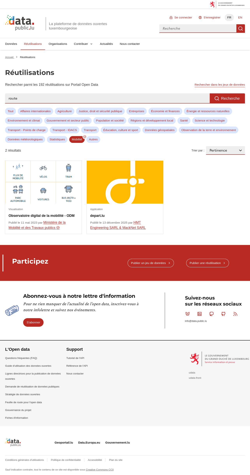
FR (229, 17)
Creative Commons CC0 (100, 469)
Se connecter (183, 17)
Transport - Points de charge (27, 130)
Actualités (106, 43)
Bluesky (188, 313)
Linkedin (200, 313)
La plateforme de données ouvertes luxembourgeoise (78, 26)
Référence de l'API (77, 365)
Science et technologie (210, 120)
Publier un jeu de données (148, 263)
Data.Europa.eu (89, 442)
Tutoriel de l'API (75, 358)
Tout (10, 111)
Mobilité (77, 139)
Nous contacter (130, 43)
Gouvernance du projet (18, 410)
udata (192, 372)
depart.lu (97, 216)
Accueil (9, 57)
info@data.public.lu (196, 321)
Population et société (110, 120)
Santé (184, 120)
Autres (93, 139)
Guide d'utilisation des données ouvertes (28, 365)
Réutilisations (33, 43)
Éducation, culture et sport (120, 130)
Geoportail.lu (64, 442)
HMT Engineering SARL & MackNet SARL (118, 225)
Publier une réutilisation (205, 263)
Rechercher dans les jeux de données (220, 84)
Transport (90, 130)
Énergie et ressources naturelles (208, 111)
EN (240, 17)
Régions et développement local (152, 120)
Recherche (240, 28)
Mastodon (212, 313)
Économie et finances (165, 111)
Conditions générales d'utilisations (25, 460)
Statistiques (57, 139)
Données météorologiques (25, 139)
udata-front (195, 377)
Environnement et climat (24, 120)
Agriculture (64, 111)
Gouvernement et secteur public (68, 120)
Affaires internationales (35, 111)
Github (224, 313)
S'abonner (33, 322)
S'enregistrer (212, 17)
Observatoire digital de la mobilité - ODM (42, 216)
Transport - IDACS (64, 130)
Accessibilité (95, 460)
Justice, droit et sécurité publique (100, 111)
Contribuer (81, 43)
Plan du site (115, 460)
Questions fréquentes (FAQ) (21, 358)
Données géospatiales (160, 130)
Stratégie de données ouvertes (22, 394)
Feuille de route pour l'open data (23, 402)
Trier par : (197, 150)
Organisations (58, 43)
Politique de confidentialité (66, 460)
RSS (236, 313)
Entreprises (136, 111)
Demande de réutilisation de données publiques (32, 386)
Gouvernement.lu (117, 442)
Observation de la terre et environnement (208, 130)
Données (11, 43)
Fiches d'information (16, 417)
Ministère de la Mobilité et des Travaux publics (37, 225)
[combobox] (197, 28)
